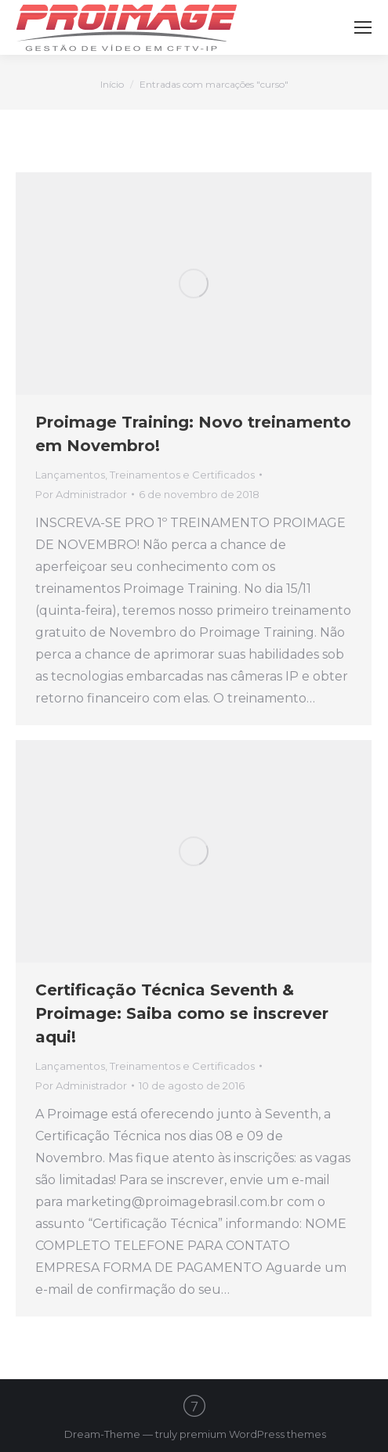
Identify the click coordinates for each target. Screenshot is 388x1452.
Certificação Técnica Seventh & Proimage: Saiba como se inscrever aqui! (181, 1013)
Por (81, 494)
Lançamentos (70, 474)
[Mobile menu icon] (363, 27)
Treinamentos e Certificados (182, 474)
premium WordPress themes (252, 1434)
